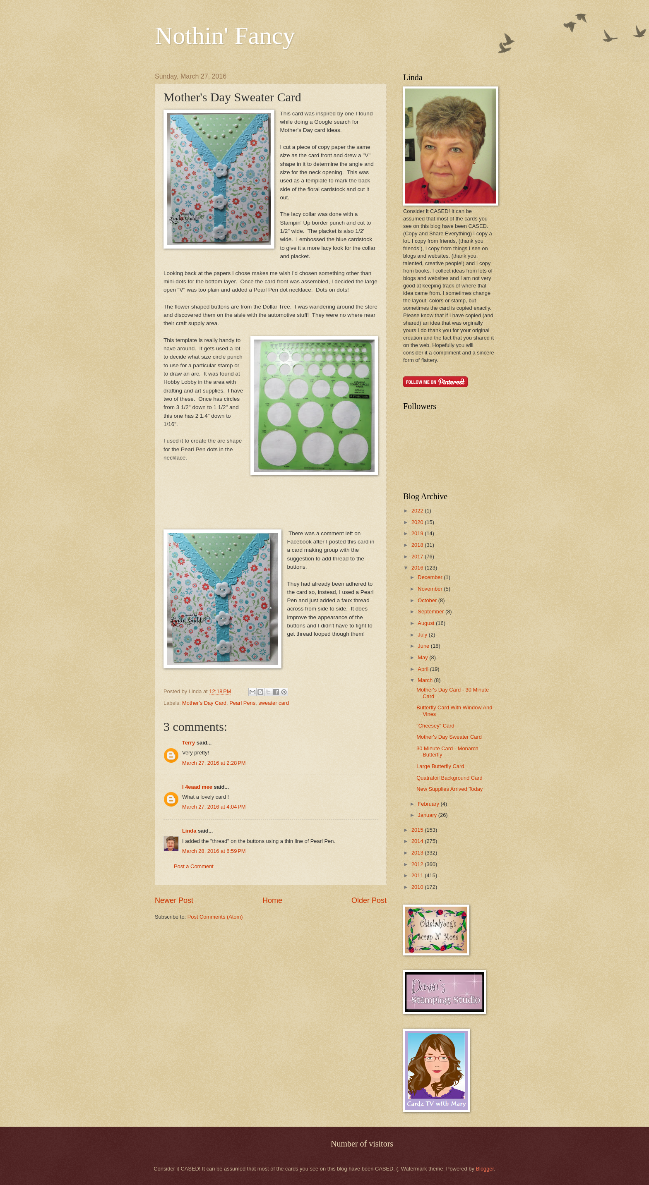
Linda (189, 831)
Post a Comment (194, 866)
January (428, 815)
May (423, 657)
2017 (418, 556)
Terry (188, 743)
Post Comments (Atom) (215, 917)
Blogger (485, 1169)
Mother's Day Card (204, 703)
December (431, 577)
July (423, 635)
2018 (418, 545)
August (427, 623)
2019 (418, 533)
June (424, 646)
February (429, 804)
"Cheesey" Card (435, 726)
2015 (418, 830)
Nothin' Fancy (225, 35)
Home (272, 900)
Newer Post (174, 900)
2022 (418, 511)
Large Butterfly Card (440, 766)
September (431, 611)
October (428, 600)
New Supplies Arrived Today (449, 789)
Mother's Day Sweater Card (449, 737)
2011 (418, 875)
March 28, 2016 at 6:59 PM (214, 851)
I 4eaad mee (197, 787)
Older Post (369, 900)
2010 (418, 887)
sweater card (273, 703)
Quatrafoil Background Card (449, 778)
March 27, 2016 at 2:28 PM (214, 763)
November (431, 589)
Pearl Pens (242, 703)
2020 (418, 522)
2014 (418, 841)
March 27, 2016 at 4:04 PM (214, 807)
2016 (418, 568)
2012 (418, 864)
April (424, 669)
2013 (418, 853)
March (426, 680)
